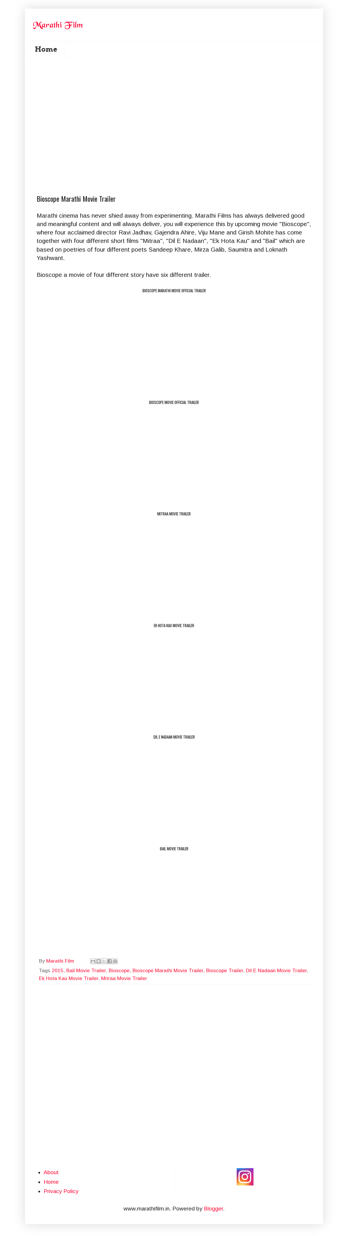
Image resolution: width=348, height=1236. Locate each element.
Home (46, 49)
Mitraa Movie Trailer (124, 978)
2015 (57, 970)
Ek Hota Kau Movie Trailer (68, 978)
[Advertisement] (178, 93)
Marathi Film (61, 961)
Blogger (213, 1209)
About (51, 1172)
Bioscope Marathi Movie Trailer (168, 970)
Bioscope (119, 970)
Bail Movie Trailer (86, 970)
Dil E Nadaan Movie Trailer (276, 970)
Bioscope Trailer (224, 970)
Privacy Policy (61, 1191)
